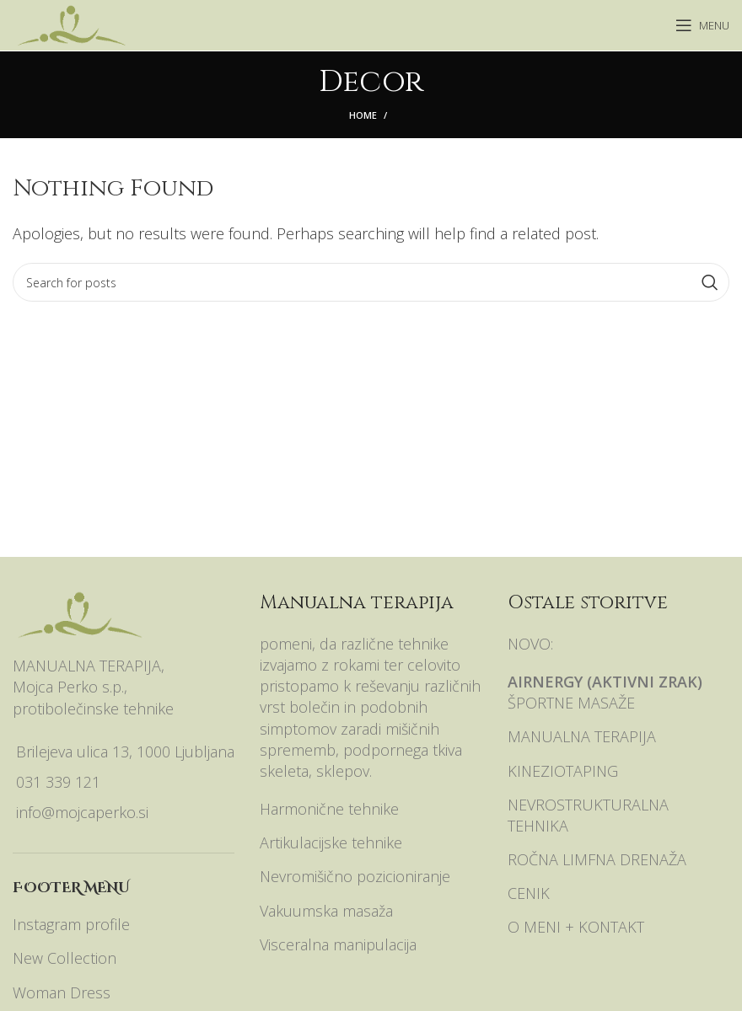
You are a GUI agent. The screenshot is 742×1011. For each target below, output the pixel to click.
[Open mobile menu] (702, 25)
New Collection (64, 958)
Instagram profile (71, 924)
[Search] (371, 282)
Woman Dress (61, 992)
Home (363, 115)
